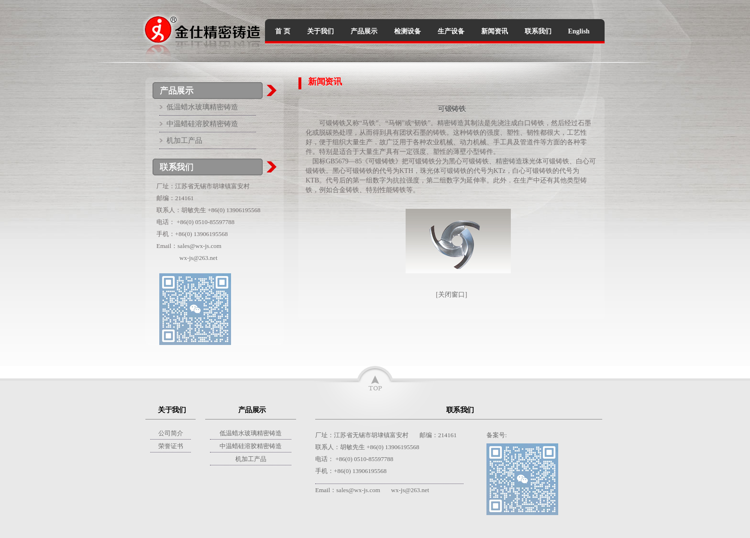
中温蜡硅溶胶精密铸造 (202, 124)
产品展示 (364, 31)
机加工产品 (184, 140)
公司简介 (170, 433)
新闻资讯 (494, 31)
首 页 (282, 31)
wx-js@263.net (198, 257)
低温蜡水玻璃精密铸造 (202, 107)
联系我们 (538, 31)
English (579, 31)
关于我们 (320, 31)
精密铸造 (450, 123)
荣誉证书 (170, 446)
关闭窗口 (451, 294)
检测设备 (407, 31)
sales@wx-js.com (199, 245)
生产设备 (451, 31)
